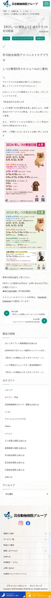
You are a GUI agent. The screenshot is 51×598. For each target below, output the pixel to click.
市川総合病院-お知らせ (14, 455)
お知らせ (40, 38)
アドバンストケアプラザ (23, 38)
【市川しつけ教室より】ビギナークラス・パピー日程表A (27, 372)
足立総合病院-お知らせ (14, 462)
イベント (8, 434)
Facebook (42, 297)
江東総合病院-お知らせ (14, 470)
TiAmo (7, 426)
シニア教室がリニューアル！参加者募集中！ (24, 365)
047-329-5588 (10, 291)
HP (15, 277)
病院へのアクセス (11, 551)
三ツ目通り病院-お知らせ (15, 441)
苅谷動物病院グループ (20, 4)
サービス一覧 (9, 539)
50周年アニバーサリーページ (15, 574)
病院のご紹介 (9, 533)
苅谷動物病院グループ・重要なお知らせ (22, 404)
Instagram (7, 301)
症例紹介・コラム (11, 562)
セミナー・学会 (11, 397)
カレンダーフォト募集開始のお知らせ (21, 343)
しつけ (6, 38)
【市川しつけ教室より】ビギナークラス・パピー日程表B (27, 358)
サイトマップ (36, 586)
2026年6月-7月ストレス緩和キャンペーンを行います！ (27, 350)
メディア (8, 390)
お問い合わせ (9, 568)
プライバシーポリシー (17, 586)
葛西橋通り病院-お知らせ (15, 448)
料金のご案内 (9, 545)
